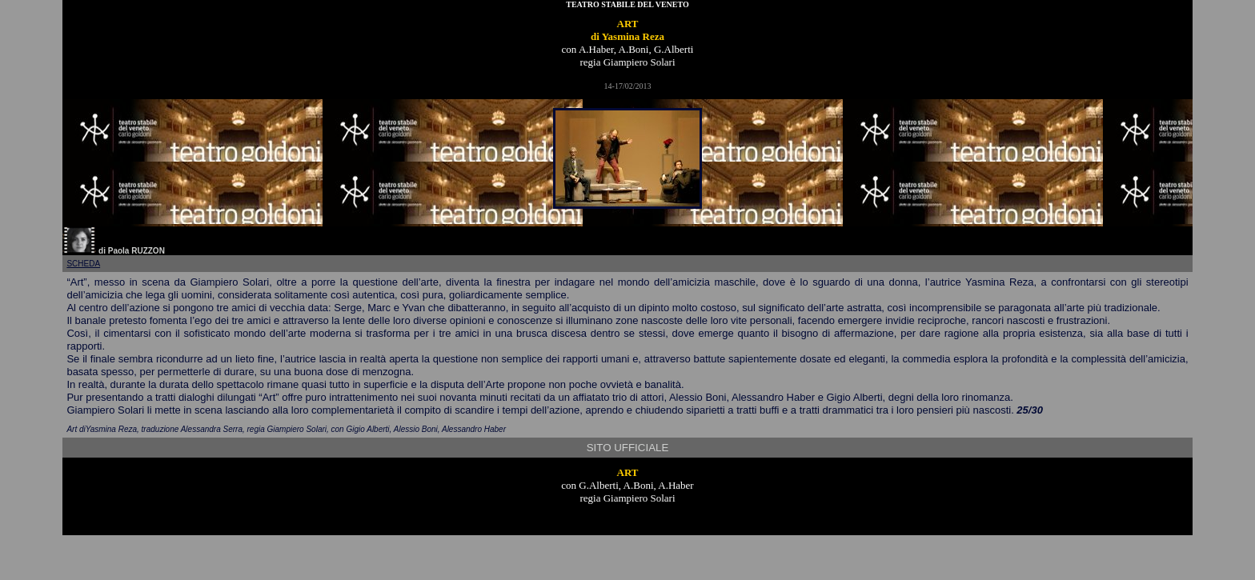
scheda (83, 263)
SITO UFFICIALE (628, 448)
